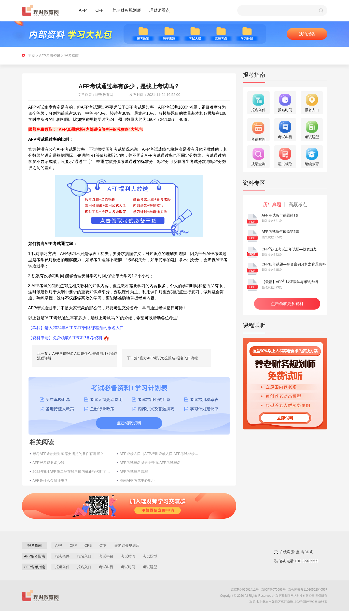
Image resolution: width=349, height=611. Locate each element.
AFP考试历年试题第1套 (280, 215)
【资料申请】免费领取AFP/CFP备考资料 (65, 338)
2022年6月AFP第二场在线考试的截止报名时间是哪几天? (72, 471)
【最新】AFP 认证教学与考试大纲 (290, 282)
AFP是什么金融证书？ (50, 480)
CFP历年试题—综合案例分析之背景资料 (294, 264)
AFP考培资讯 (49, 56)
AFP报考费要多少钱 (48, 463)
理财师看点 (159, 10)
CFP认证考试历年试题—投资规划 (289, 249)
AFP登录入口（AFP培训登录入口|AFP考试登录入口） (159, 454)
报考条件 (62, 556)
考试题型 (150, 556)
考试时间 (128, 556)
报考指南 (71, 56)
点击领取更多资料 (287, 303)
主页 (31, 56)
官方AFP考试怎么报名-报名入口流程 (169, 358)
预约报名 (307, 34)
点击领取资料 (129, 423)
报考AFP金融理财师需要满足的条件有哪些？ (68, 454)
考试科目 (106, 556)
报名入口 (84, 556)
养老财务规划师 (126, 10)
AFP (83, 10)
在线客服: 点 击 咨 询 (296, 552)
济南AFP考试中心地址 (137, 480)
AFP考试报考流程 (134, 471)
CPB (88, 545)
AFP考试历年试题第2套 (280, 232)
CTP (103, 545)
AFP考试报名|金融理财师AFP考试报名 (150, 463)
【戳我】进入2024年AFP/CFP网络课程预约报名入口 (76, 328)
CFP (99, 10)
